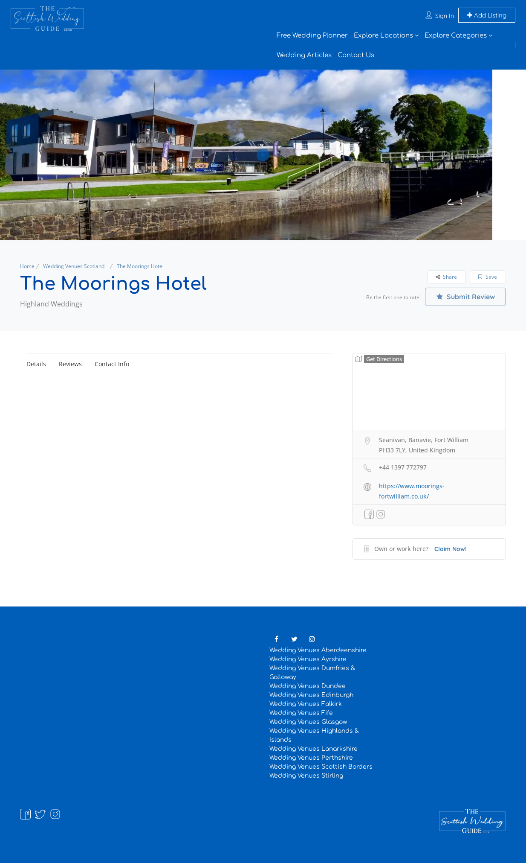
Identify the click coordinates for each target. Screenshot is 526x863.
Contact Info (112, 364)
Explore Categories (456, 35)
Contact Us (356, 55)
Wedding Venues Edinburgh (311, 695)
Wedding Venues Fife (301, 713)
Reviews (70, 364)
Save (487, 276)
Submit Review (465, 296)
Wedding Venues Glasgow (308, 722)
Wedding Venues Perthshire (311, 758)
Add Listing (486, 15)
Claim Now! (450, 549)
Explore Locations (383, 35)
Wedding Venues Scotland (73, 266)
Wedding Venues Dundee (307, 686)
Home (27, 266)
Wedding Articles (304, 55)
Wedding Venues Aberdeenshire (318, 650)
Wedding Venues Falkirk (305, 704)
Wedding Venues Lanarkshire (313, 749)
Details (36, 364)
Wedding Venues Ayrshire (308, 659)
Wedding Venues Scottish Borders (321, 767)
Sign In (444, 16)
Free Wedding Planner (312, 35)
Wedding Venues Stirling (306, 776)
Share (446, 276)
